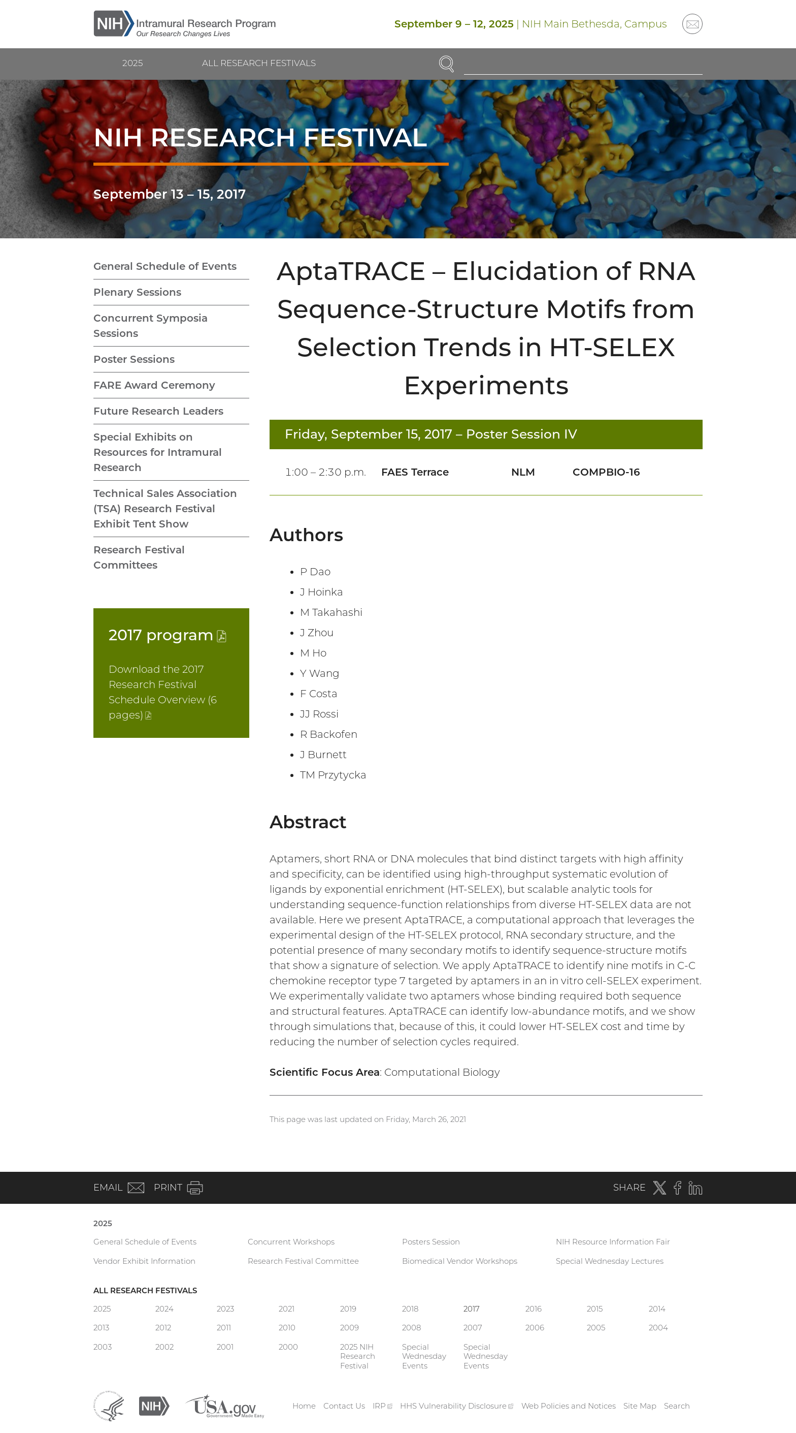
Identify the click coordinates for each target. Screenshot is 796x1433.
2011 (224, 1327)
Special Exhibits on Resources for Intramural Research (157, 452)
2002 (164, 1347)
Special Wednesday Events (424, 1356)
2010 (287, 1327)
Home (304, 1406)
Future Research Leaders (158, 411)
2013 (101, 1327)
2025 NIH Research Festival (357, 1356)
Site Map (639, 1406)
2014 (657, 1309)
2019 (348, 1309)
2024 (164, 1309)
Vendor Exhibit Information (144, 1261)
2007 (472, 1327)
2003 (102, 1347)
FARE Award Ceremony (154, 385)
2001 (225, 1347)
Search (677, 1406)
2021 (286, 1309)
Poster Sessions (134, 359)
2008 (411, 1327)
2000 (288, 1347)
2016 (533, 1309)
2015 (595, 1309)
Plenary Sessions (137, 292)
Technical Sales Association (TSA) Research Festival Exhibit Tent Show (165, 508)
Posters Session (431, 1242)
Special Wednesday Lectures (610, 1261)
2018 (410, 1309)
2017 (167, 635)
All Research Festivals (259, 63)
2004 (658, 1327)
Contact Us (344, 1406)
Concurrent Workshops (291, 1242)
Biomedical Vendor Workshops (459, 1261)
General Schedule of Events (165, 266)
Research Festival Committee (303, 1261)
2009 (349, 1327)
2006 (534, 1327)
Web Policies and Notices (568, 1406)
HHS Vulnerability (457, 1406)
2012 (163, 1327)
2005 (596, 1327)
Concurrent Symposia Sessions (150, 325)
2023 (225, 1309)
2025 (132, 63)
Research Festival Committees (139, 557)
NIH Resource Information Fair (613, 1242)
